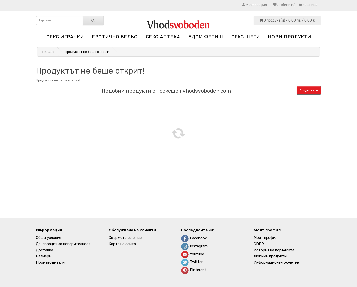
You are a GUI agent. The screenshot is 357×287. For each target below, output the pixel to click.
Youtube (192, 254)
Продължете (309, 90)
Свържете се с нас (125, 237)
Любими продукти (270, 256)
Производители (50, 262)
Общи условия (48, 237)
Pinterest (193, 270)
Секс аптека (163, 37)
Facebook (194, 238)
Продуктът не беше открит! (87, 52)
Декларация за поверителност (63, 244)
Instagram (194, 246)
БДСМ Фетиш (205, 37)
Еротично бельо (115, 37)
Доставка (44, 250)
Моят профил (265, 237)
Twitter (192, 262)
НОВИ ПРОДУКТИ (289, 37)
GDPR (259, 244)
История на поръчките (274, 250)
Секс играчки (65, 37)
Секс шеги (245, 37)
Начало (48, 52)
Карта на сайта (122, 244)
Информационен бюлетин (276, 262)
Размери (43, 256)
